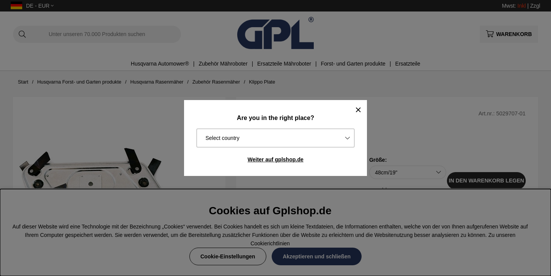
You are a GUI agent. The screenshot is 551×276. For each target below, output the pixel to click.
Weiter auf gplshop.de (275, 159)
